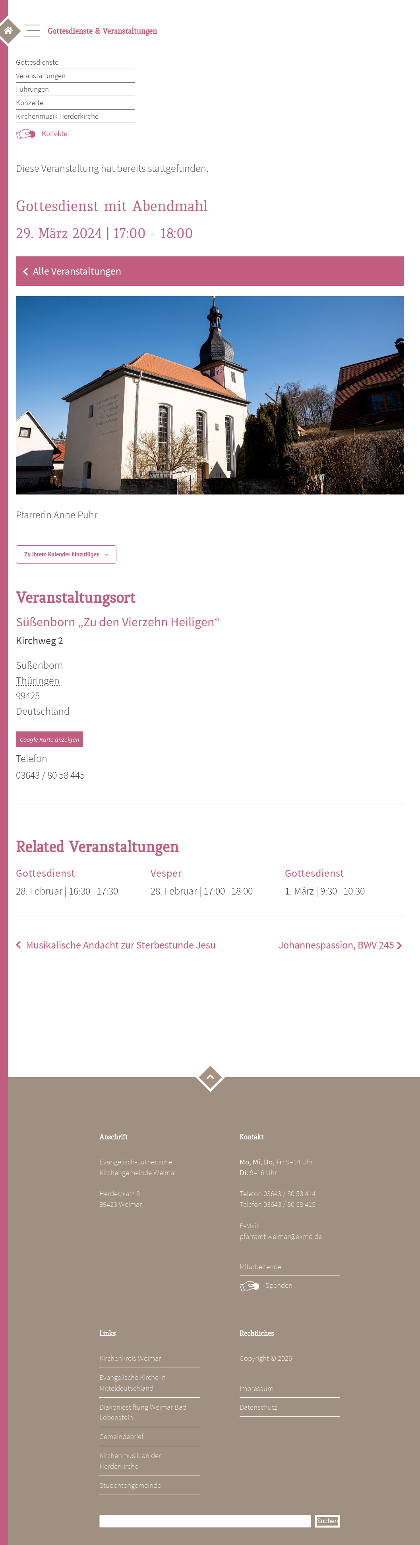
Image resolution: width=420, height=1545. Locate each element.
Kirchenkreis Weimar (130, 1358)
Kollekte (54, 133)
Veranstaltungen (41, 75)
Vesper (166, 873)
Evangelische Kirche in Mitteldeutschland (132, 1382)
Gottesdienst (45, 873)
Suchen (327, 1521)
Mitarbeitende (260, 1266)
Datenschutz (258, 1407)
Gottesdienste (37, 62)
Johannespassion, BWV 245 (336, 945)
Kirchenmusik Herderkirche (57, 116)
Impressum (256, 1388)
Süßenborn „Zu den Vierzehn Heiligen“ (118, 622)
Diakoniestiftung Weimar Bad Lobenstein (142, 1412)
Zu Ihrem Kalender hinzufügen (62, 554)
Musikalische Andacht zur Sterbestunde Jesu (121, 945)
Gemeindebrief (121, 1436)
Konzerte (29, 102)
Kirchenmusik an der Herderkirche (130, 1461)
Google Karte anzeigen (49, 739)
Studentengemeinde (130, 1485)
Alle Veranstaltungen (77, 271)
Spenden (278, 1285)
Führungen (32, 89)
